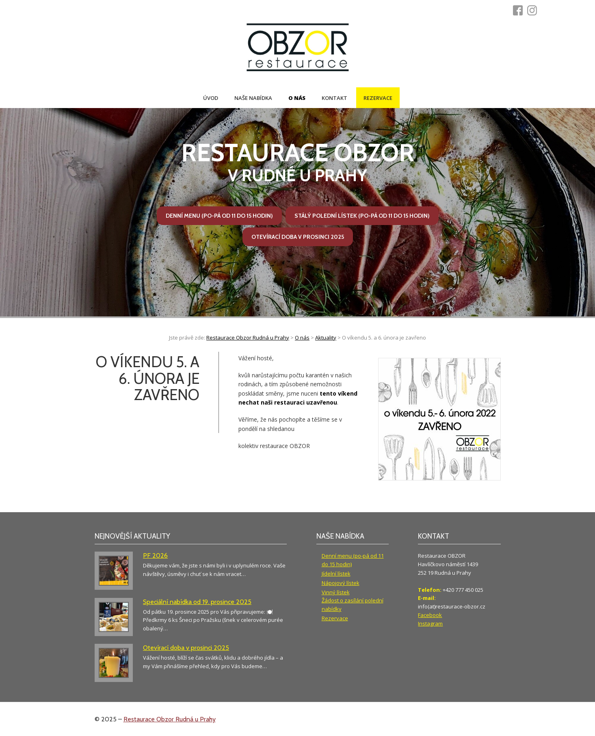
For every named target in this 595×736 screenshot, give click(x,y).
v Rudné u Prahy (297, 161)
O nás (296, 98)
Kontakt (334, 98)
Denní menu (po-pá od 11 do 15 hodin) (219, 215)
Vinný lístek (336, 592)
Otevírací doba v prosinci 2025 (297, 236)
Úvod (210, 98)
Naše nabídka (253, 98)
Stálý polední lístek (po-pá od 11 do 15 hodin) (362, 215)
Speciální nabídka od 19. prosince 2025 (197, 602)
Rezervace (377, 98)
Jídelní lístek (336, 573)
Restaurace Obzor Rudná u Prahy (169, 719)
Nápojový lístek (340, 583)
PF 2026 (155, 555)
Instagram (430, 623)
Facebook (430, 615)
